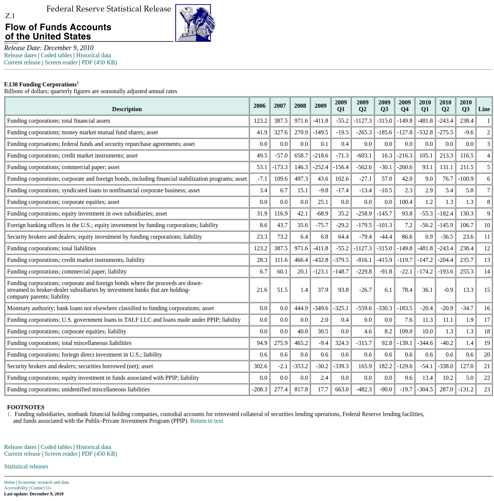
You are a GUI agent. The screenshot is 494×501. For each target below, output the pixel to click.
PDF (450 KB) (99, 62)
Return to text (206, 421)
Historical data (93, 55)
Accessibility (16, 488)
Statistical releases (26, 466)
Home (9, 482)
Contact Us (41, 488)
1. (8, 414)
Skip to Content (11, 43)
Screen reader (61, 62)
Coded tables (56, 55)
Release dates (20, 55)
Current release (22, 62)
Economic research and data (43, 482)
